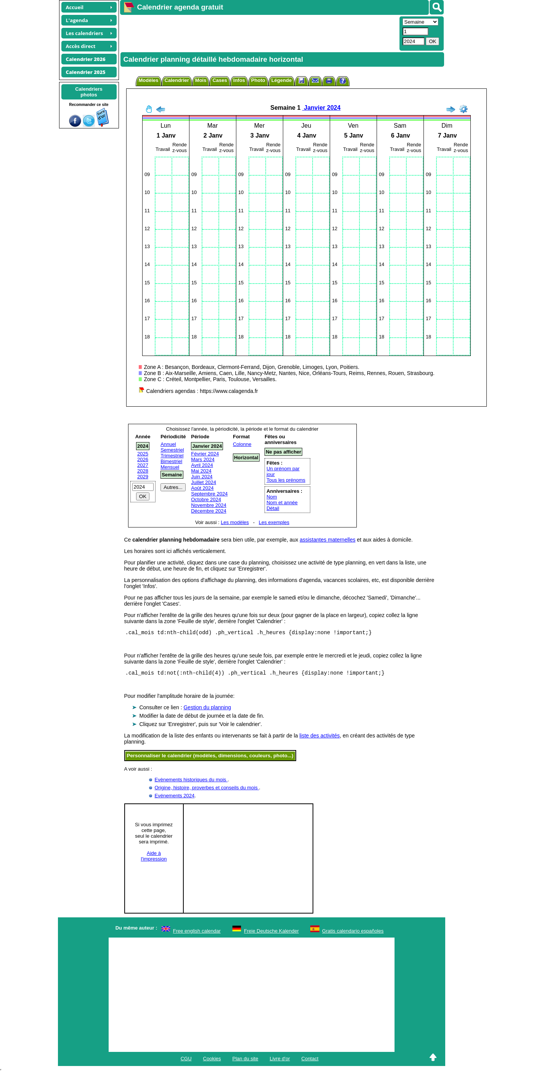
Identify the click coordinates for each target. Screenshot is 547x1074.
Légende (281, 80)
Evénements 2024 (175, 798)
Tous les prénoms (285, 480)
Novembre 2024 (208, 505)
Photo (258, 80)
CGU (186, 1061)
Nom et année (282, 502)
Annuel (168, 444)
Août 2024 (202, 488)
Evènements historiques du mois (191, 782)
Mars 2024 (202, 459)
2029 (142, 476)
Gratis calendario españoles (352, 933)
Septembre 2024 (209, 494)
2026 (142, 459)
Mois (201, 80)
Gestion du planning (207, 710)
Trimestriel (171, 455)
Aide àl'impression (154, 858)
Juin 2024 (201, 476)
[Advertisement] (259, 33)
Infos (239, 80)
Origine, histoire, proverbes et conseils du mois (207, 790)
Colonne (242, 444)
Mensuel (169, 467)
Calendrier (177, 80)
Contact (310, 1061)
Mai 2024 (201, 471)
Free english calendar (197, 933)
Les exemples (274, 522)
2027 (142, 465)
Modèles (149, 80)
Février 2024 (205, 454)
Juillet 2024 (203, 482)
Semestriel (172, 450)
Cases (219, 80)
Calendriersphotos (89, 92)
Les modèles (235, 522)
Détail (272, 508)
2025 (142, 454)
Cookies (212, 1061)
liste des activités (319, 738)
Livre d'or (279, 1061)
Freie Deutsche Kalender (271, 933)
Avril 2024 (202, 465)
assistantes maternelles (327, 540)
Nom (271, 497)
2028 (142, 471)
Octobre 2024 (206, 499)
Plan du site (245, 1061)
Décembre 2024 (208, 511)
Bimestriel (171, 461)
